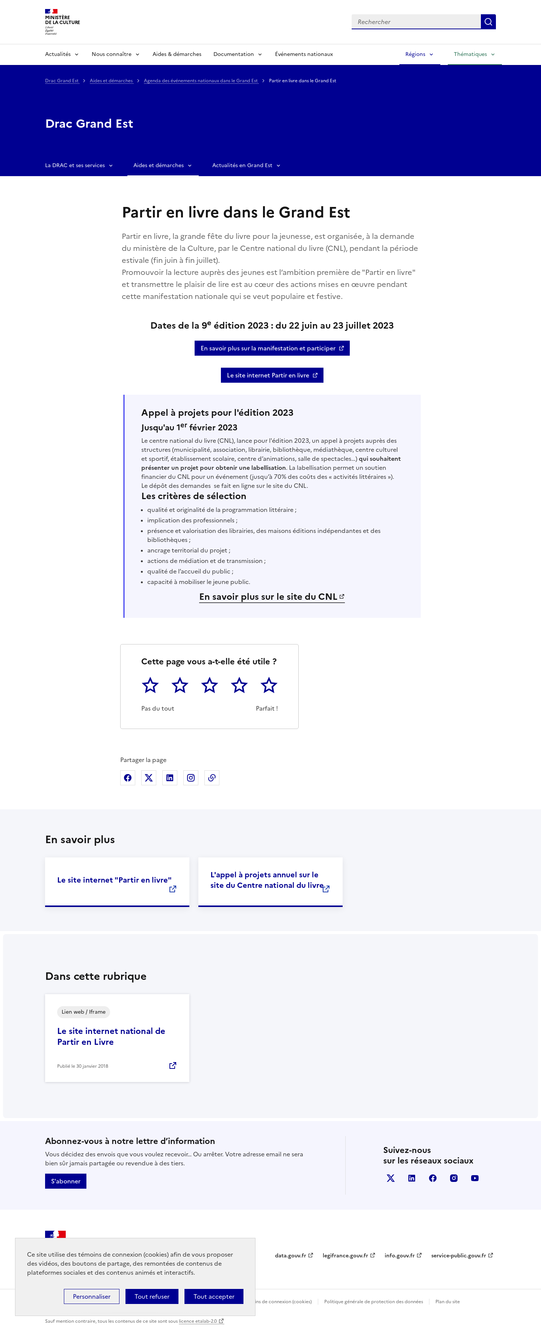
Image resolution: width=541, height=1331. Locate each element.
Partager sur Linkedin (169, 777)
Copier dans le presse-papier (211, 777)
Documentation (233, 54)
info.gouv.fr (400, 1256)
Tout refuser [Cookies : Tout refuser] (151, 1296)
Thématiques (470, 54)
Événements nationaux (304, 54)
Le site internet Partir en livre (268, 375)
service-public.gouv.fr (458, 1256)
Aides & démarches (177, 54)
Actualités (58, 54)
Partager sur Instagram (190, 777)
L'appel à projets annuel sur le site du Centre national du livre (267, 879)
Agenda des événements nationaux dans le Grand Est (201, 80)
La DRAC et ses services (75, 165)
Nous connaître (111, 54)
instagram (453, 1178)
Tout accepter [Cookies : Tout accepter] (213, 1296)
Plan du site (447, 1301)
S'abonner (65, 1181)
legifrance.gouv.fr (345, 1256)
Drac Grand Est (62, 80)
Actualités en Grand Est (242, 165)
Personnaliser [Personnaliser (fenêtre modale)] (91, 1296)
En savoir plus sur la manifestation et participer (268, 348)
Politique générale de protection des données (373, 1301)
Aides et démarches (112, 80)
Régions (415, 54)
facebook (432, 1178)
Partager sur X (148, 777)
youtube (474, 1178)
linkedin (411, 1178)
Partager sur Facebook (127, 777)
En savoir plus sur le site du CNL (268, 597)
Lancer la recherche (488, 21)
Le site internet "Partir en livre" (114, 880)
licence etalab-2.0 (198, 1321)
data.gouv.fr (290, 1256)
